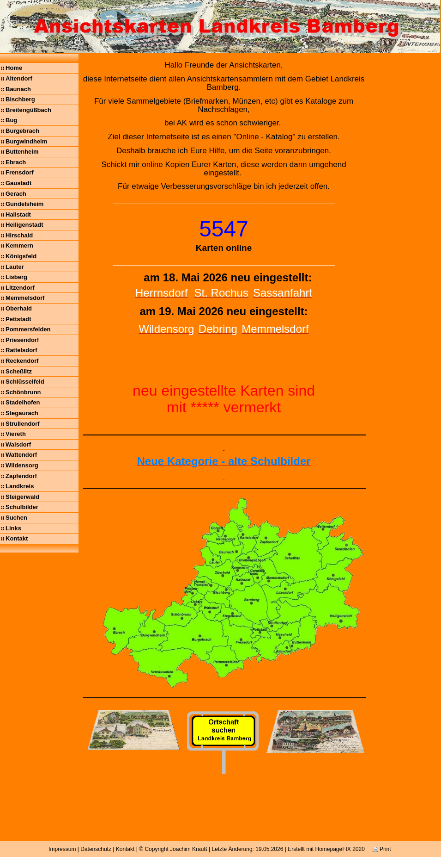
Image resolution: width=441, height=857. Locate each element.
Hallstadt (18, 214)
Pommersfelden (28, 329)
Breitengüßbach (28, 109)
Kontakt (17, 538)
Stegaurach (22, 413)
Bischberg (20, 99)
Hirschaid (19, 235)
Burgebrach (22, 130)
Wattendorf (21, 454)
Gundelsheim (24, 203)
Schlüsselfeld (25, 381)
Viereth (16, 433)
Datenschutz (95, 849)
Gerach (16, 193)
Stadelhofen (23, 402)
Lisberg (16, 276)
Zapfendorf (21, 475)
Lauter (15, 266)
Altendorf (19, 78)
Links (13, 528)
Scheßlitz (19, 371)
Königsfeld (21, 256)
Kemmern (19, 245)
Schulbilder (22, 506)
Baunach (18, 89)
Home (14, 67)
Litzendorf (20, 287)
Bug (11, 120)
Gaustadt (18, 183)
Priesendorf (22, 339)
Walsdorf (18, 444)
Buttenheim (22, 151)
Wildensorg (22, 465)
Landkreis (20, 486)
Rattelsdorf (21, 350)
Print (382, 849)
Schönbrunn (23, 392)
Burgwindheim (26, 141)
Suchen (16, 517)
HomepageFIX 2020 (339, 849)
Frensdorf (20, 172)
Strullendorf (23, 423)
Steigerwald (22, 496)
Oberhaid (19, 308)
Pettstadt (18, 319)
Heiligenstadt (24, 224)
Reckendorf (22, 360)
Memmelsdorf (25, 297)
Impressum (62, 849)
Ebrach (16, 162)
